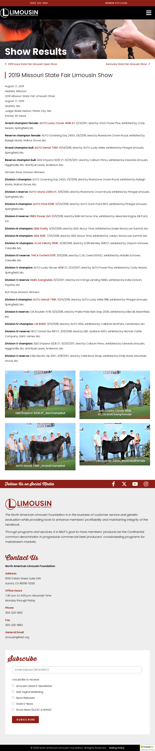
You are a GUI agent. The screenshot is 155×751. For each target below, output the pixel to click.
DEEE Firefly (41, 228)
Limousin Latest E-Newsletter (33, 686)
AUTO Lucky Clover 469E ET (57, 123)
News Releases (25, 698)
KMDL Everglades (41, 280)
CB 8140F (40, 324)
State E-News (24, 704)
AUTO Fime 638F (43, 204)
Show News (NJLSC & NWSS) (33, 710)
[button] (148, 12)
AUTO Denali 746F (46, 148)
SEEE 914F (40, 236)
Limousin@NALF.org (17, 637)
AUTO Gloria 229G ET (43, 192)
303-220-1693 (14, 613)
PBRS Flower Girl (40, 216)
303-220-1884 (14, 625)
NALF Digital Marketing (29, 692)
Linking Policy (116, 748)
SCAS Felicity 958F (46, 243)
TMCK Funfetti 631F (43, 255)
